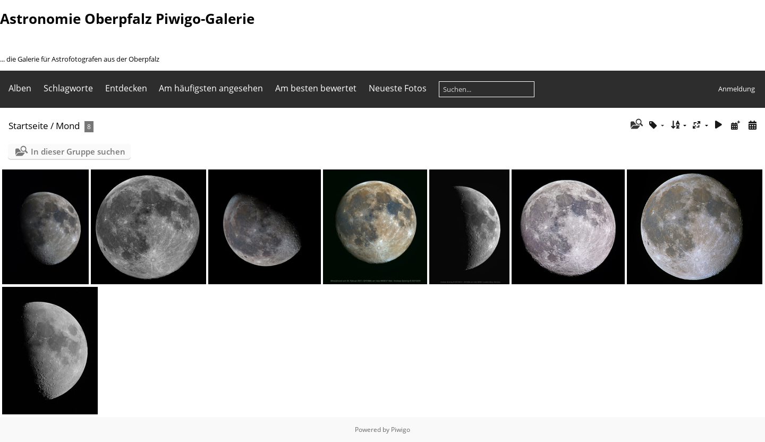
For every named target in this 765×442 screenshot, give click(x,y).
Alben (19, 88)
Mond (68, 126)
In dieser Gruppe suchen (78, 151)
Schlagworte (68, 88)
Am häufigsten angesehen (211, 88)
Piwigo (400, 429)
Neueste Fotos (398, 88)
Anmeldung (736, 89)
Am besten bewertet (315, 88)
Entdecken (126, 88)
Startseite (28, 126)
